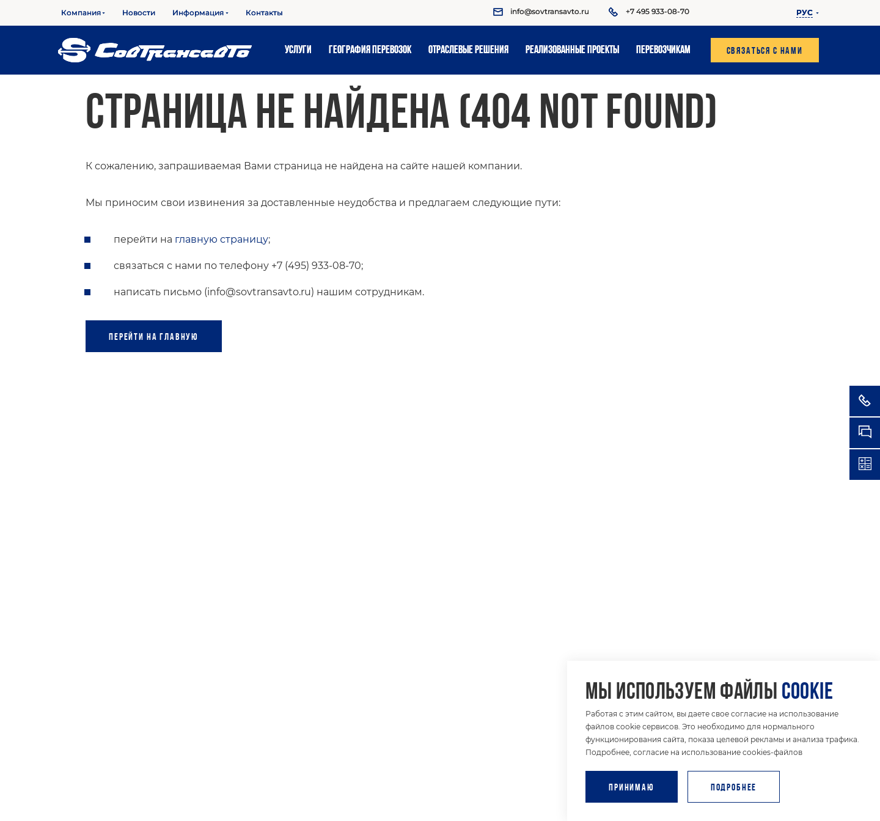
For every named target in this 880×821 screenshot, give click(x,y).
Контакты (264, 13)
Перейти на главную (149, 337)
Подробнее (734, 788)
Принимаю (631, 788)
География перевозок (370, 50)
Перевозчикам (663, 50)
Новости (138, 13)
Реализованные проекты (572, 50)
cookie (807, 693)
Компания (81, 13)
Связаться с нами (765, 51)
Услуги (298, 50)
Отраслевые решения (468, 50)
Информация (198, 13)
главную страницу (221, 239)
